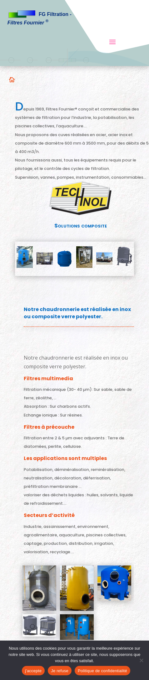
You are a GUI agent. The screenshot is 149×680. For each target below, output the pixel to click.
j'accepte (33, 670)
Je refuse (59, 670)
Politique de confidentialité (102, 670)
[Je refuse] (141, 660)
